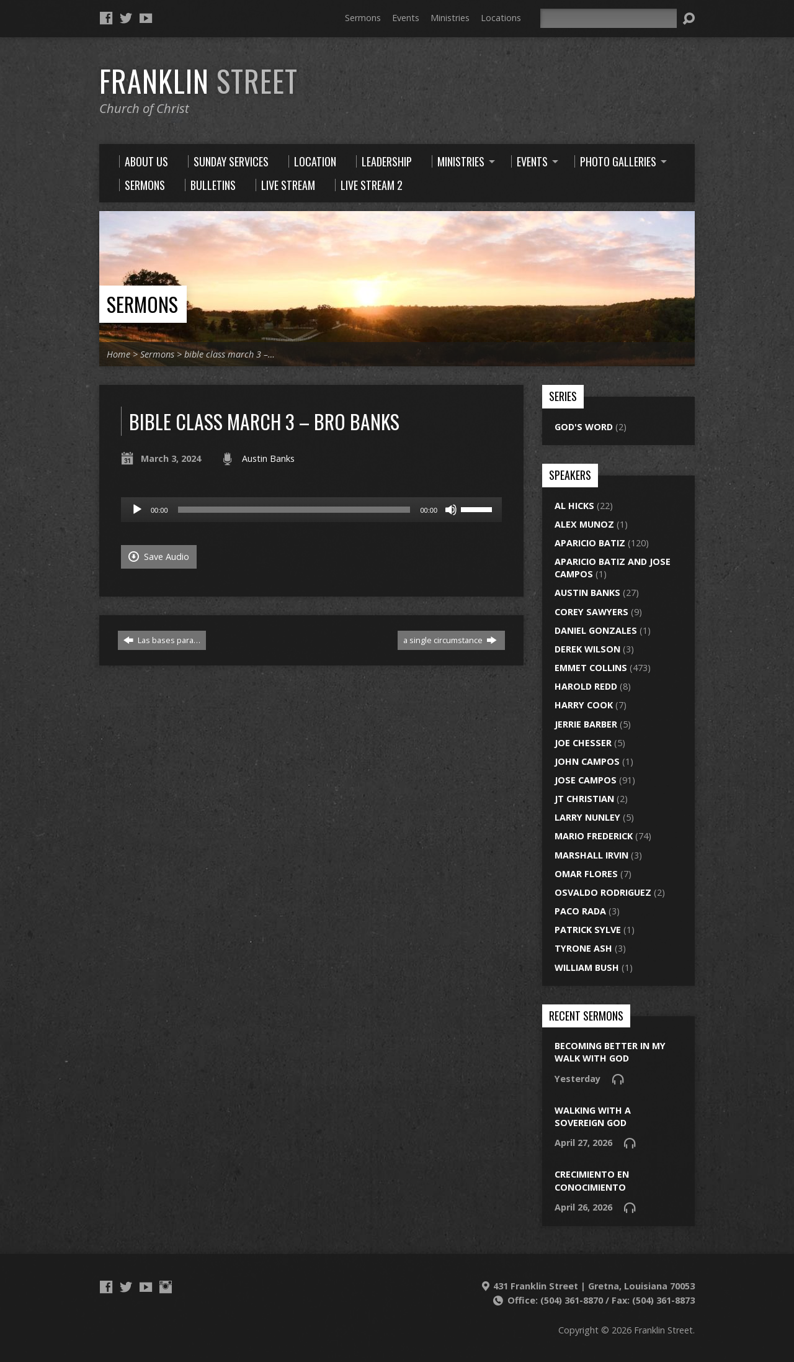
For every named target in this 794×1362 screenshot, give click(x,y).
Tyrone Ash (583, 948)
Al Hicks (574, 506)
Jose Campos (586, 780)
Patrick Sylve (588, 930)
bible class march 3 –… (229, 354)
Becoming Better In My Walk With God (610, 1052)
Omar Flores (586, 874)
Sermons (363, 18)
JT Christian (584, 799)
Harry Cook (584, 705)
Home (118, 354)
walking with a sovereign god (593, 1116)
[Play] (137, 509)
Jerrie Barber (586, 724)
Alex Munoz (584, 524)
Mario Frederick (594, 836)
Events (405, 18)
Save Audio (158, 556)
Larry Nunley (587, 817)
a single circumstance (450, 640)
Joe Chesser (583, 743)
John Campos (587, 761)
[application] (311, 509)
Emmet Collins (591, 668)
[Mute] (451, 509)
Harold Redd (586, 686)
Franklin (198, 80)
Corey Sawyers (591, 612)
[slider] (294, 510)
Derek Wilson (587, 649)
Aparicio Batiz (590, 543)
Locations (501, 18)
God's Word (584, 427)
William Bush (587, 967)
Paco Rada (580, 911)
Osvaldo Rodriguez (603, 892)
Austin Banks (268, 458)
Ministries (450, 18)
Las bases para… (161, 640)
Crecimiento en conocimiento (592, 1180)
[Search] (608, 18)
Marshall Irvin (591, 855)
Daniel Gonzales (596, 630)
